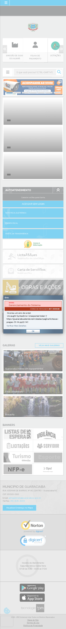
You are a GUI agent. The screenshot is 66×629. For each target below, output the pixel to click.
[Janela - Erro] (33, 314)
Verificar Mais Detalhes (16, 326)
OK (33, 331)
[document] (33, 314)
